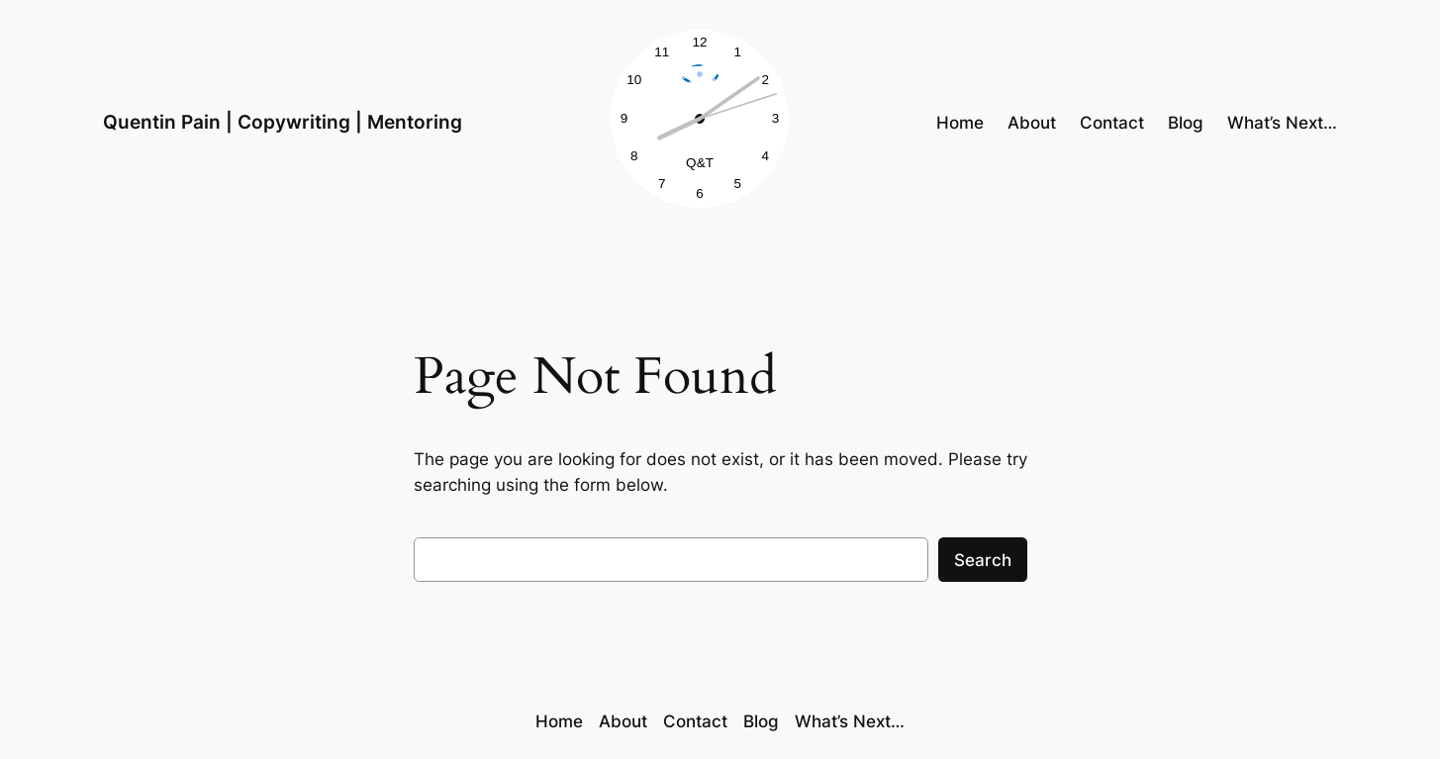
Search (982, 560)
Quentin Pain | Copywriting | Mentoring (282, 122)
